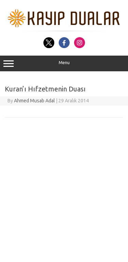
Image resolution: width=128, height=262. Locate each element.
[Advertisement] (64, 195)
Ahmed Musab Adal (34, 100)
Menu (64, 63)
